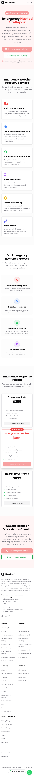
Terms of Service (6, 724)
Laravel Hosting (6, 644)
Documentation (6, 701)
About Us (4, 670)
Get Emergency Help (17, 423)
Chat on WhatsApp (17, 771)
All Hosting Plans (6, 628)
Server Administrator (24, 628)
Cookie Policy (5, 731)
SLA (2, 749)
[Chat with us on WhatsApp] (29, 772)
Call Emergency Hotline (17, 551)
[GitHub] (9, 616)
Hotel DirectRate (23, 674)
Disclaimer (4, 756)
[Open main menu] (31, 2)
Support (3, 691)
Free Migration (22, 657)
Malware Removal (24, 635)
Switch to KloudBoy (7, 684)
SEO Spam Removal (24, 654)
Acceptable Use (6, 746)
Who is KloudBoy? (6, 674)
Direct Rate (22, 677)
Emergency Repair (24, 650)
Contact (4, 688)
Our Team (4, 677)
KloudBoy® (8, 2)
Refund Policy (5, 728)
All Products (22, 670)
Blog (2, 704)
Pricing (3, 631)
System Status (6, 711)
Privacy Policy (5, 721)
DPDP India (4, 742)
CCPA (3, 739)
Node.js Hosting (6, 648)
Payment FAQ (5, 753)
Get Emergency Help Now (17, 49)
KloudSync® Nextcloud (8, 657)
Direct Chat (22, 681)
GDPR (3, 735)
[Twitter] (2, 616)
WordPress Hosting (7, 635)
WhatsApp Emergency (17, 55)
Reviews (3, 708)
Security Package (23, 631)
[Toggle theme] (27, 2)
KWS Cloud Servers (7, 661)
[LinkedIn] (6, 616)
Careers (3, 681)
